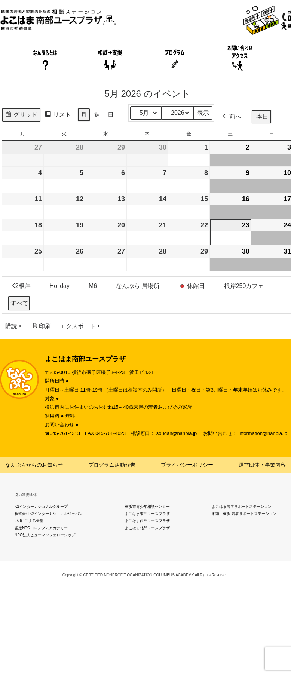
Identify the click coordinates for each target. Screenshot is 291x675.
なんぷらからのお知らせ (34, 465)
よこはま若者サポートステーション (242, 506)
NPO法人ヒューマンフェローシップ (45, 535)
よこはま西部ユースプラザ (147, 521)
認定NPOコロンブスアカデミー (41, 528)
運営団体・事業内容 (262, 465)
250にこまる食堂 (29, 521)
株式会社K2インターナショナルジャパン (49, 514)
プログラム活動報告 (111, 465)
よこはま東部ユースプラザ (147, 514)
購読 (14, 326)
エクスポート (81, 326)
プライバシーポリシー (187, 465)
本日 (262, 116)
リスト (58, 116)
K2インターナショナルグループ (41, 506)
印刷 (41, 327)
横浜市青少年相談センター (147, 506)
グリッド (21, 116)
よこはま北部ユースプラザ (147, 528)
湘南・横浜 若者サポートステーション (244, 514)
